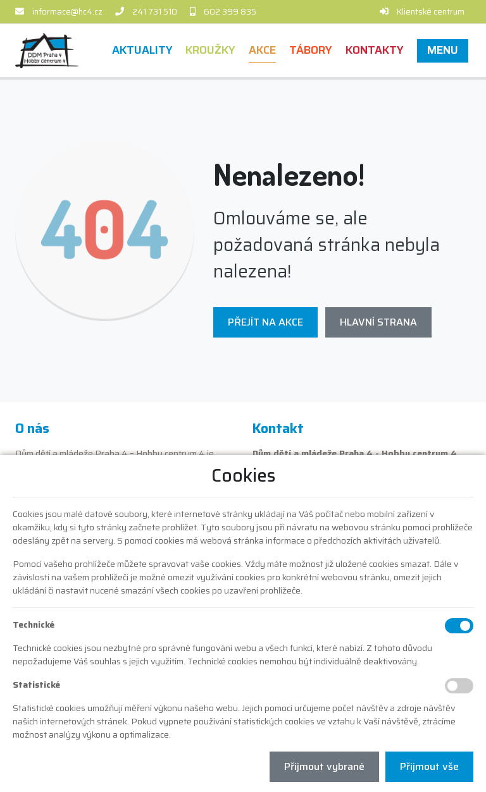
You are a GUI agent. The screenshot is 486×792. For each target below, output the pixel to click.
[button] (442, 50)
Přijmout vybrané (324, 766)
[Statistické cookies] (459, 685)
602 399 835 (230, 11)
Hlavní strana (378, 322)
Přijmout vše (429, 766)
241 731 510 (154, 11)
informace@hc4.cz (67, 11)
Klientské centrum (430, 11)
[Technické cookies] (459, 625)
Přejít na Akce (265, 322)
